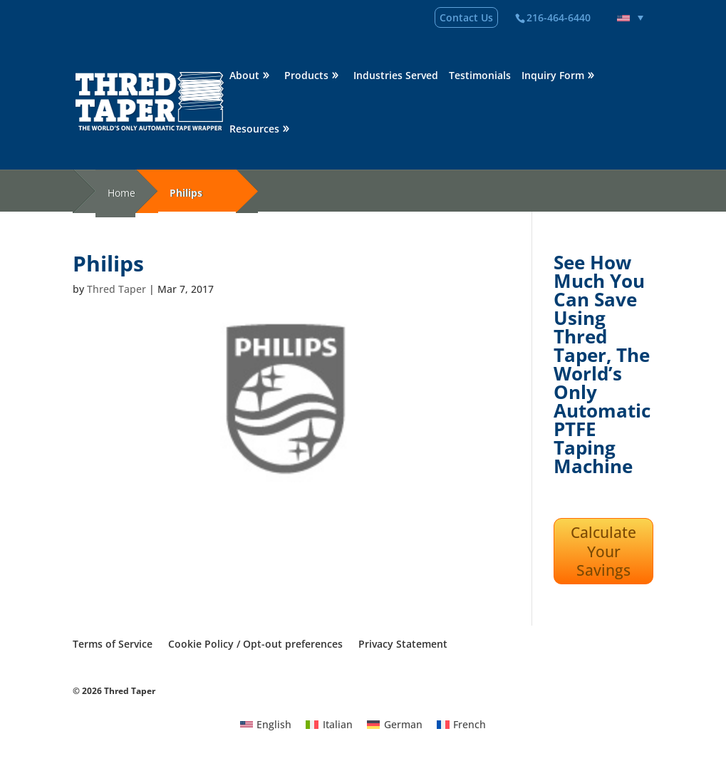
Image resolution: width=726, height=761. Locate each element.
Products (306, 76)
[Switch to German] (395, 724)
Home (121, 193)
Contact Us (466, 17)
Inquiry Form (553, 76)
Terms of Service (112, 644)
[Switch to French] (462, 724)
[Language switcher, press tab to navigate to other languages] (630, 17)
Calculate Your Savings (603, 551)
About (244, 76)
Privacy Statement (402, 644)
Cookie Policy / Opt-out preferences (255, 644)
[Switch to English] (266, 724)
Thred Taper (116, 289)
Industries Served (395, 76)
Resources (254, 129)
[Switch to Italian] (329, 724)
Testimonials (480, 76)
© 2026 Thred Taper (114, 691)
